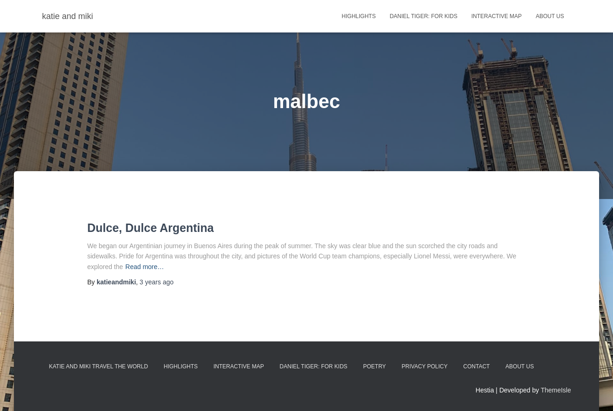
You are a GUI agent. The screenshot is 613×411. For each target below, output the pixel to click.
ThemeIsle (556, 390)
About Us (550, 16)
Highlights (181, 366)
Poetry (374, 366)
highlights (358, 16)
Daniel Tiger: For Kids (424, 16)
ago (157, 282)
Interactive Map (496, 16)
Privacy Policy (425, 366)
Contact (476, 366)
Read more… (144, 266)
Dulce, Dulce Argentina (150, 227)
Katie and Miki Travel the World (98, 366)
